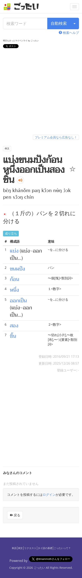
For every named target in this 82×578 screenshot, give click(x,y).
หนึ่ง (14, 290)
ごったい (39, 568)
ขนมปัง (17, 269)
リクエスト (30, 548)
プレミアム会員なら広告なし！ (56, 137)
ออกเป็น (18, 300)
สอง (14, 325)
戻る (15, 515)
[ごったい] (22, 6)
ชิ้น (13, 336)
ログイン (49, 494)
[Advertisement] (41, 92)
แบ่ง (14, 251)
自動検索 (59, 23)
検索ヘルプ (69, 32)
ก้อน (14, 279)
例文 (20, 548)
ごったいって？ (62, 548)
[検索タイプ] (74, 23)
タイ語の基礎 (45, 548)
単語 (14, 548)
